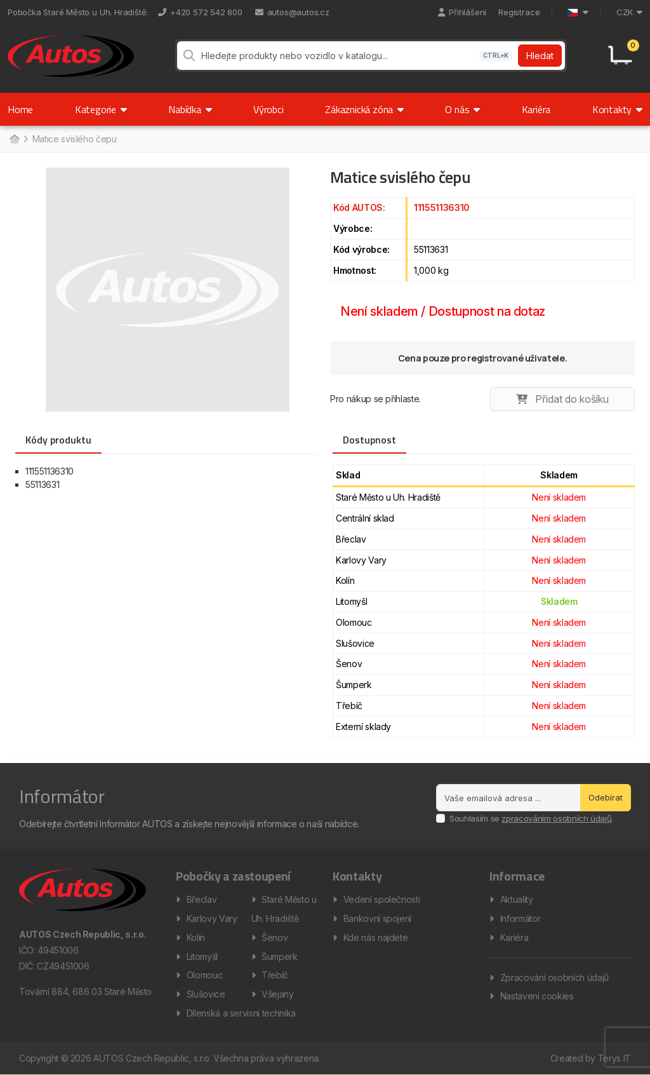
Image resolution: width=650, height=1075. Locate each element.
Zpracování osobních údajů (554, 977)
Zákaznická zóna (364, 110)
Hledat (540, 56)
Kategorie (101, 110)
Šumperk (280, 956)
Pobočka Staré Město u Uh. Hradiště (77, 12)
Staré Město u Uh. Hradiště (284, 909)
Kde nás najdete (375, 937)
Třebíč (275, 975)
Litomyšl (202, 956)
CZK (629, 12)
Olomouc (205, 975)
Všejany (278, 994)
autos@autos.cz (292, 12)
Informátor (520, 918)
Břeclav (202, 899)
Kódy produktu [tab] (58, 440)
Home (20, 110)
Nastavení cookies (537, 996)
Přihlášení (462, 12)
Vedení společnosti (381, 899)
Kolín (196, 937)
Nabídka (189, 110)
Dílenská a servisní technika (241, 1013)
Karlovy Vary (212, 918)
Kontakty (617, 110)
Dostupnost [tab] (369, 440)
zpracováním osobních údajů (556, 819)
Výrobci (268, 110)
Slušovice (206, 994)
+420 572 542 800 (200, 12)
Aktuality (516, 899)
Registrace (519, 12)
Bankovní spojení (377, 918)
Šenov (275, 937)
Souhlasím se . (531, 819)
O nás (462, 110)
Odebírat (605, 797)
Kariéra (536, 110)
